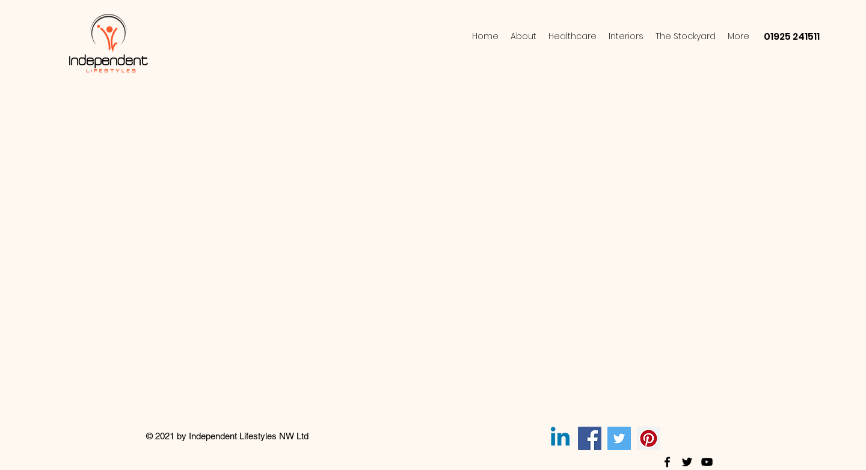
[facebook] (667, 462)
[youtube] (707, 462)
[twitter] (687, 462)
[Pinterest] (648, 438)
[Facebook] (589, 438)
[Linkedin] (560, 438)
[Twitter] (619, 438)
